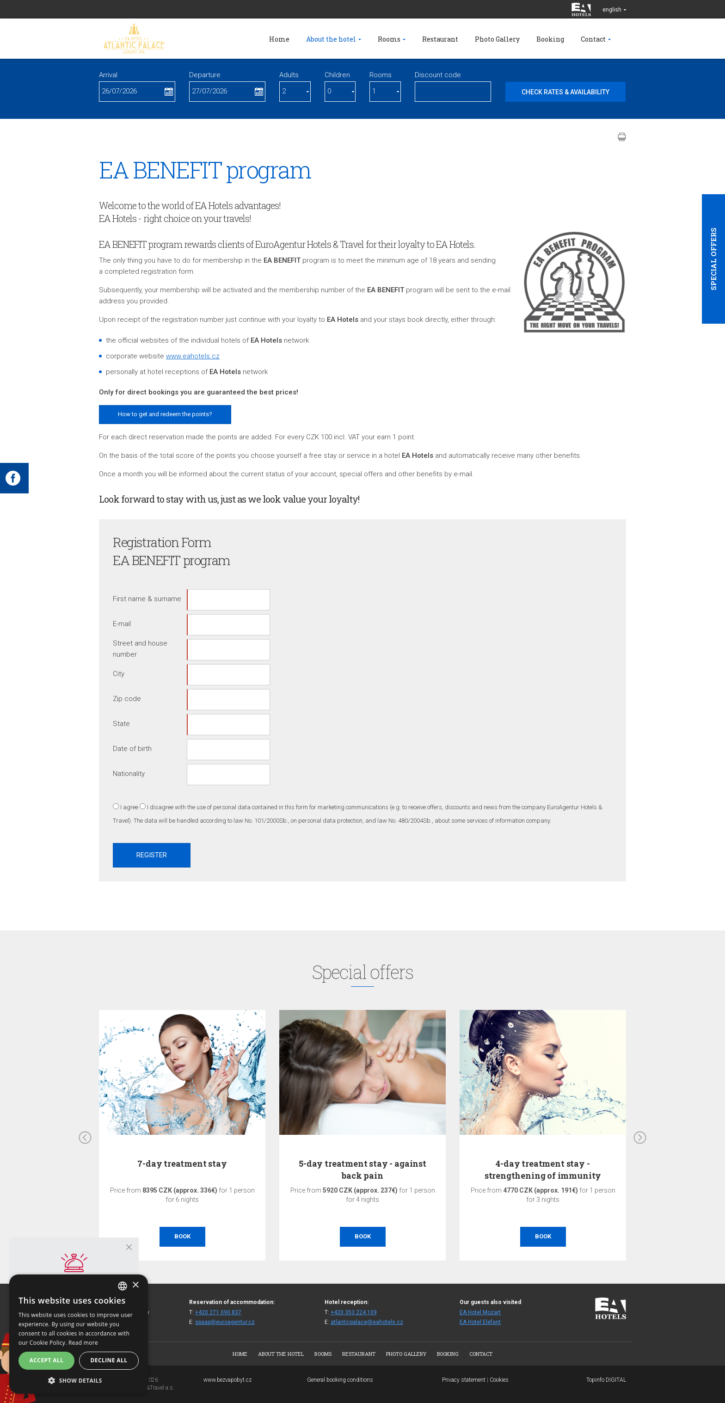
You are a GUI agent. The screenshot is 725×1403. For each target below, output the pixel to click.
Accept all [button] (47, 1360)
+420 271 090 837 (218, 1312)
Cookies (499, 1380)
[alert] (78, 1334)
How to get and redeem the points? (165, 414)
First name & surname (147, 599)
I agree (129, 807)
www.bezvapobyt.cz (227, 1380)
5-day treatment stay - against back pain (362, 1169)
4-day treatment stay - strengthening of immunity (543, 1169)
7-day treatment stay (182, 1163)
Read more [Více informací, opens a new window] (83, 1343)
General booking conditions (340, 1380)
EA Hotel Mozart (480, 1312)
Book (182, 1236)
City (118, 674)
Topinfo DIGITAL (606, 1380)
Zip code (127, 699)
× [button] (135, 1285)
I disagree (160, 807)
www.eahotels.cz (193, 356)
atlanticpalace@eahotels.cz (367, 1322)
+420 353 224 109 (354, 1312)
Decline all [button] (109, 1360)
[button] (78, 1380)
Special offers (713, 259)
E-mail (122, 624)
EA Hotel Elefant (480, 1322)
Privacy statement (463, 1380)
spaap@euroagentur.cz (225, 1322)
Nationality (129, 773)
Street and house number (140, 648)
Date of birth (132, 749)
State (121, 724)
